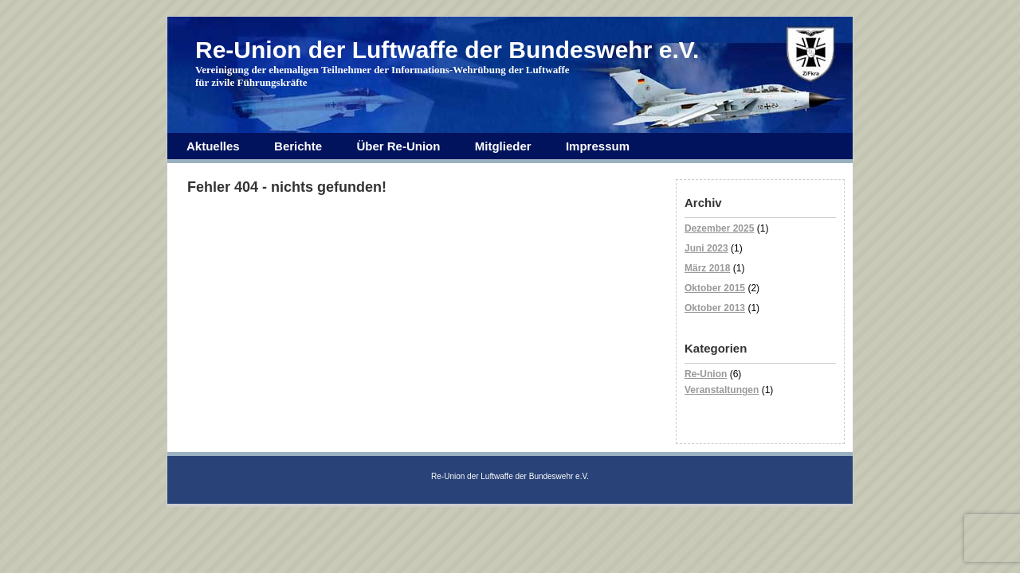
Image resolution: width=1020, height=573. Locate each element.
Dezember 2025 (719, 228)
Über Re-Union (398, 146)
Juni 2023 (706, 248)
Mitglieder (503, 146)
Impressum (598, 146)
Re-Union (706, 374)
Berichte (298, 146)
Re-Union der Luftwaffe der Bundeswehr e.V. (447, 50)
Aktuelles (213, 146)
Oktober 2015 (715, 288)
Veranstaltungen (722, 390)
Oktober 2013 (715, 308)
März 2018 (707, 268)
